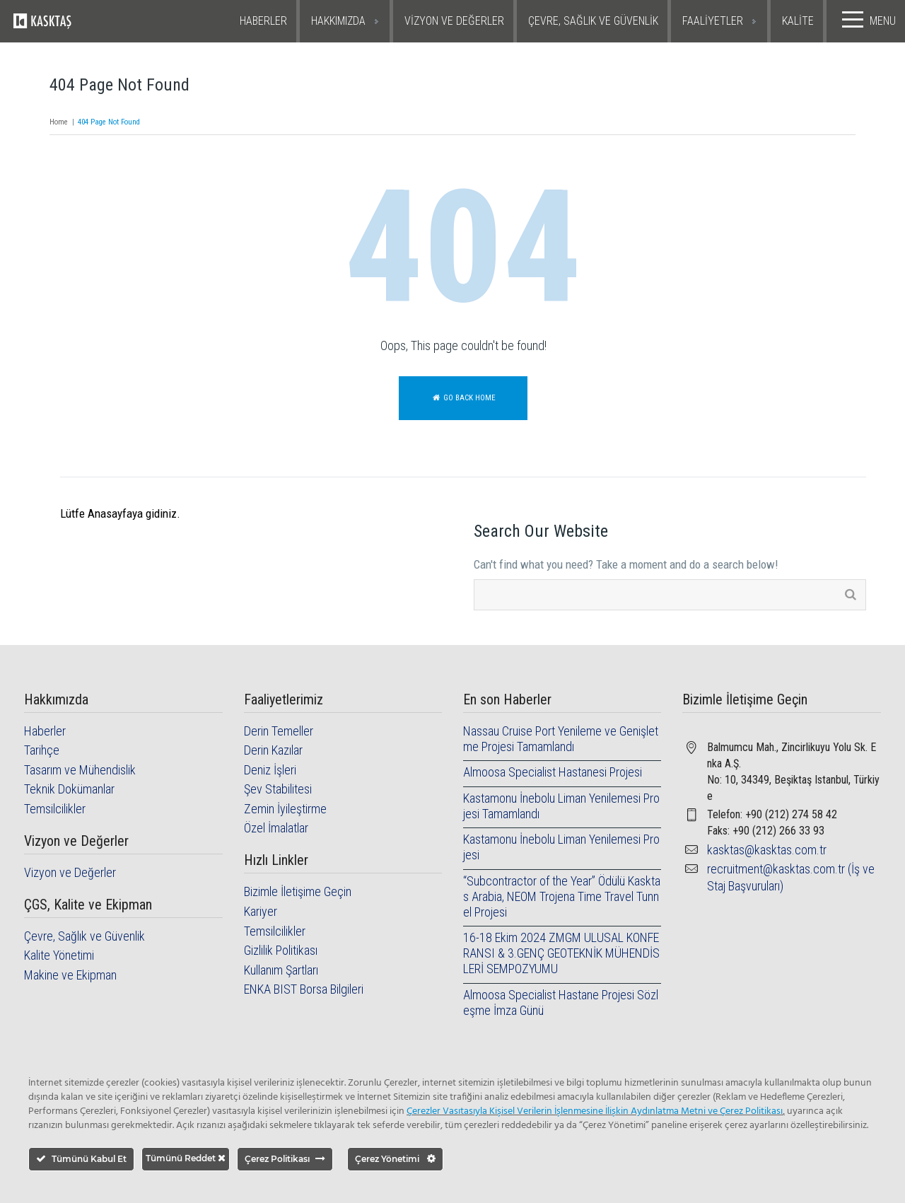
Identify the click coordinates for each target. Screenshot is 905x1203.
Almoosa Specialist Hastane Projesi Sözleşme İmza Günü (560, 1002)
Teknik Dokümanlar (69, 788)
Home (58, 122)
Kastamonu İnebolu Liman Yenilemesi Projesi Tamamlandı (561, 806)
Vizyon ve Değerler (70, 872)
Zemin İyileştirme (285, 808)
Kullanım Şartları (281, 970)
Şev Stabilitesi (278, 788)
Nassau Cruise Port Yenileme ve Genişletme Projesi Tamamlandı (560, 738)
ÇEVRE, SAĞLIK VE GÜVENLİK (593, 21)
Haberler (45, 730)
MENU (866, 20)
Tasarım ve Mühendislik (80, 769)
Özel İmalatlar (276, 827)
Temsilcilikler (55, 808)
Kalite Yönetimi (59, 955)
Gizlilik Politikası (280, 950)
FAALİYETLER (712, 21)
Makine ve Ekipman (70, 974)
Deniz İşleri (270, 769)
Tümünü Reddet (186, 1158)
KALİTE (798, 21)
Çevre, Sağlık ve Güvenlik (84, 936)
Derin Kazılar (273, 750)
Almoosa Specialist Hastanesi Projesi (552, 772)
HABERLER (263, 21)
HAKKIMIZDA (338, 21)
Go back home (463, 397)
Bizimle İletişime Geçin (297, 891)
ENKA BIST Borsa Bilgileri (303, 989)
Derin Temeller (278, 730)
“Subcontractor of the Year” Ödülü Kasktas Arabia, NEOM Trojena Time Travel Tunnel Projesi (561, 896)
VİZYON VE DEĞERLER (454, 21)
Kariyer (260, 911)
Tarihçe (41, 750)
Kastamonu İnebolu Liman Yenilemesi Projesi (561, 847)
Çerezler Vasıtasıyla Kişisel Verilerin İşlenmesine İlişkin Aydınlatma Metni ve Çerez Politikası (595, 1111)
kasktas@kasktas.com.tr (767, 849)
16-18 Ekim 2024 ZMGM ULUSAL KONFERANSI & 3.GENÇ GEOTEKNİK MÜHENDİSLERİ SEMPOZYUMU (561, 953)
